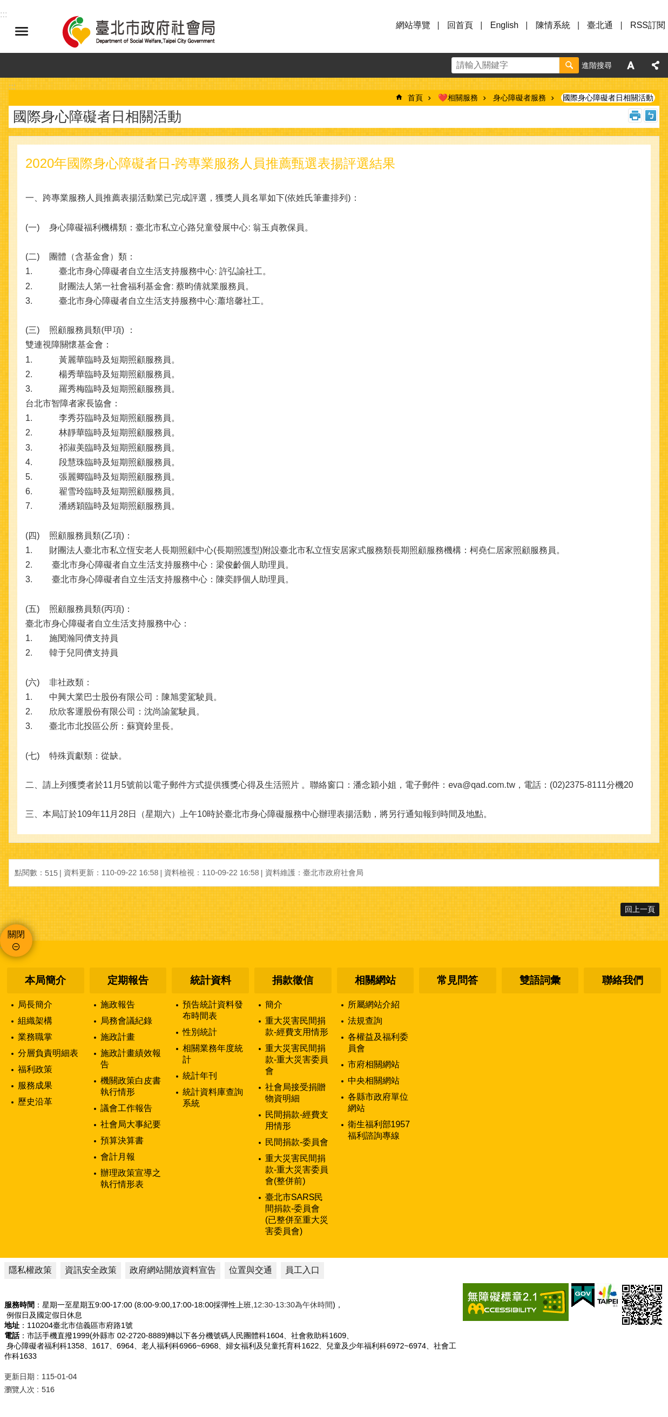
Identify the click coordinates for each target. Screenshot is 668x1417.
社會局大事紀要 (130, 1124)
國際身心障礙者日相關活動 (608, 97)
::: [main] (12, 86)
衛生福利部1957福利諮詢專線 (379, 1130)
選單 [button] (21, 31)
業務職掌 (35, 1036)
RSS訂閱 (647, 25)
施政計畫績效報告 (130, 1058)
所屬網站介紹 (374, 1004)
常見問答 (457, 980)
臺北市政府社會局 (151, 31)
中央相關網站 (374, 1080)
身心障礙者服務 (519, 97)
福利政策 (35, 1069)
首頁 (415, 97)
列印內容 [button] (635, 115)
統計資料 (210, 980)
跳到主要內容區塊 (5, 5)
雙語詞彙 (540, 980)
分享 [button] (655, 65)
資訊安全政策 (91, 1270)
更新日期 (19, 1376)
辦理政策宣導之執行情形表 (130, 1178)
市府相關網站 (374, 1064)
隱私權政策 (30, 1270)
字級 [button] (630, 65)
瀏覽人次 (19, 1389)
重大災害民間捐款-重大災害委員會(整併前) (296, 1170)
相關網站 (375, 980)
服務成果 (35, 1085)
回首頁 (460, 25)
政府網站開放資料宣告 (173, 1270)
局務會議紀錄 (126, 1020)
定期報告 (128, 980)
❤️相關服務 (458, 97)
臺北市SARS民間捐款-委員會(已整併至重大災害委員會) (296, 1214)
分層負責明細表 (48, 1053)
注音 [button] (651, 115)
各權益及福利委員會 (378, 1042)
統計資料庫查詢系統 (213, 1097)
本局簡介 (45, 980)
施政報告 (117, 1004)
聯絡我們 (622, 980)
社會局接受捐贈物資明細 (295, 1092)
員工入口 (302, 1270)
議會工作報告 (126, 1108)
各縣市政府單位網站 (378, 1102)
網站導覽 (413, 25)
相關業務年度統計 (213, 1054)
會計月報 (117, 1156)
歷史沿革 (35, 1101)
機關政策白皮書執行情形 (130, 1086)
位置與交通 (250, 1270)
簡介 (273, 1004)
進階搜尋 (597, 65)
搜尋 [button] (569, 65)
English (504, 25)
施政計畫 (117, 1036)
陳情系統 (553, 25)
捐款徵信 (292, 980)
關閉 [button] (16, 934)
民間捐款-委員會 (296, 1142)
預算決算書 (122, 1140)
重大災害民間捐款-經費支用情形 (296, 1026)
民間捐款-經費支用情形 (296, 1120)
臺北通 (600, 25)
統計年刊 (200, 1075)
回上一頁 (640, 909)
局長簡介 (35, 1004)
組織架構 (35, 1020)
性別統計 (200, 1032)
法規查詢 (365, 1020)
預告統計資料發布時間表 (213, 1010)
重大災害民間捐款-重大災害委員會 (296, 1059)
